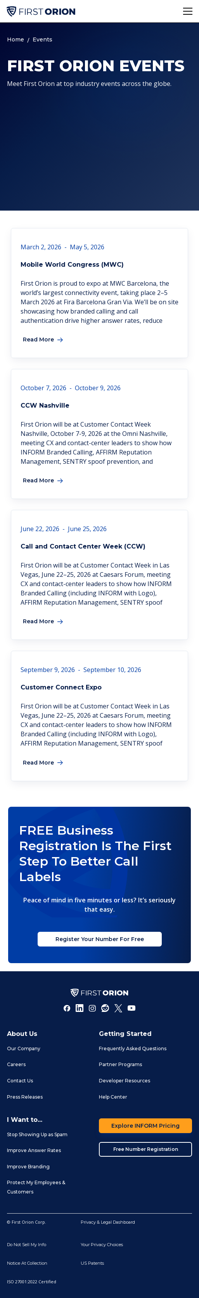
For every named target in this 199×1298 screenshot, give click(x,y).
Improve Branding (28, 1166)
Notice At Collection (27, 1263)
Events (42, 39)
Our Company (23, 1048)
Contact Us (20, 1081)
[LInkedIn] (79, 1008)
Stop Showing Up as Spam (37, 1134)
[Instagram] (92, 1008)
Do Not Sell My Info (26, 1244)
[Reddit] (105, 1008)
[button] (187, 11)
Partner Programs (120, 1064)
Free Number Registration (145, 1149)
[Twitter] (118, 1008)
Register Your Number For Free (99, 939)
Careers (16, 1064)
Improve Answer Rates (34, 1150)
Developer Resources (124, 1081)
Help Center (113, 1097)
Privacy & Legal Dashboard (108, 1222)
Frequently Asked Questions (132, 1048)
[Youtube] (131, 1008)
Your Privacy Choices (102, 1244)
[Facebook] (67, 1008)
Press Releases (25, 1097)
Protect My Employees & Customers (36, 1187)
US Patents (92, 1263)
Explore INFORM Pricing (145, 1125)
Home (15, 39)
